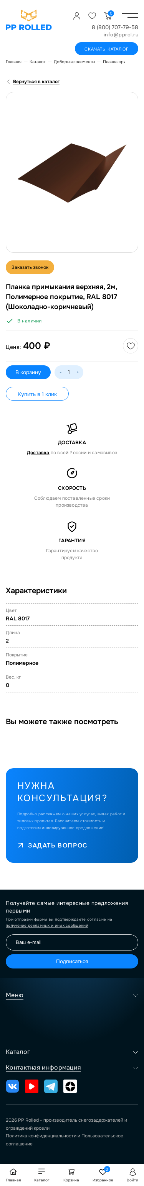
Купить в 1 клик (37, 394)
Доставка (38, 453)
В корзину (28, 372)
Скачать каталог (106, 49)
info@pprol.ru (121, 34)
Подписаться (72, 961)
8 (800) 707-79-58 (115, 27)
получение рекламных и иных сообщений (47, 925)
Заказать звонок (30, 267)
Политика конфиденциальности (41, 1136)
